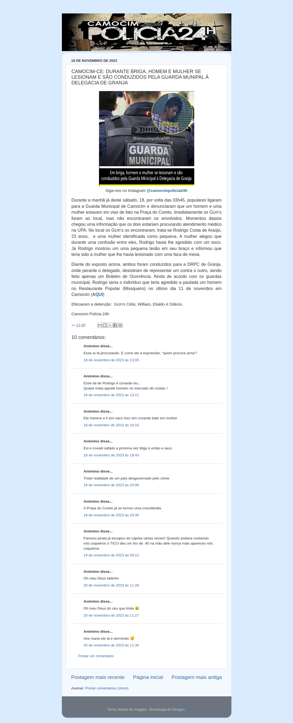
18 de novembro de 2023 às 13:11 (111, 395)
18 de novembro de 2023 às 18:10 (111, 425)
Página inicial (148, 677)
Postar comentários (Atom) (107, 688)
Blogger (178, 709)
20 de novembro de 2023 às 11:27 (111, 615)
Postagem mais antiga (197, 677)
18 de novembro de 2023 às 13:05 (111, 360)
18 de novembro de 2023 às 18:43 (111, 455)
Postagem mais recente (98, 677)
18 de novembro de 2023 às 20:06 (111, 485)
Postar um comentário (96, 656)
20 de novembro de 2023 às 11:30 (111, 645)
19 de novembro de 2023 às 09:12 (111, 555)
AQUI (97, 294)
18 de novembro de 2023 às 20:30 (111, 515)
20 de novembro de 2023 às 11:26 (111, 585)
